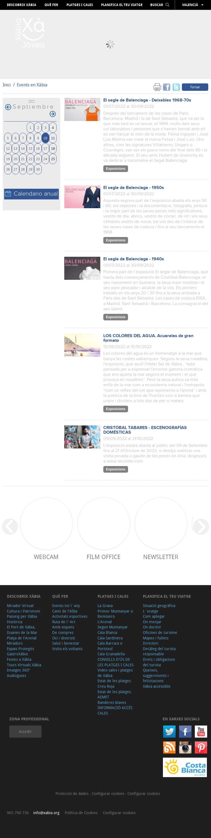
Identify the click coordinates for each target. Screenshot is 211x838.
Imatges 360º (18, 670)
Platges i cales (79, 5)
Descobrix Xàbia (21, 5)
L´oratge (150, 611)
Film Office (104, 557)
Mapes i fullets (155, 638)
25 (53, 158)
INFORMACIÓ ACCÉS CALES (115, 710)
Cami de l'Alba (64, 611)
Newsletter (160, 557)
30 (38, 169)
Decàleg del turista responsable (159, 651)
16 (38, 148)
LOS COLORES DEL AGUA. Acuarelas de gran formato (148, 338)
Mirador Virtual (20, 605)
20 (15, 158)
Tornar (195, 87)
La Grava (105, 605)
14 (23, 148)
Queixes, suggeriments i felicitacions (156, 675)
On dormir (152, 627)
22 (30, 158)
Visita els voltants (67, 648)
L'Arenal (105, 621)
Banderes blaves (112, 702)
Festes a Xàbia (19, 659)
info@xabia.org (46, 812)
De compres (62, 632)
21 (23, 158)
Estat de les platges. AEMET (115, 694)
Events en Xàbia (32, 85)
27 (15, 169)
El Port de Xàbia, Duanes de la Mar (22, 629)
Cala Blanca (107, 632)
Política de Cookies (81, 812)
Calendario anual (31, 193)
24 (45, 158)
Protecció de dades (72, 793)
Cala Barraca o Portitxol (110, 646)
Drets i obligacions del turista (159, 662)
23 (38, 158)
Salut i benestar (65, 643)
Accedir (25, 731)
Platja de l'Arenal (22, 638)
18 (53, 148)
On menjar (152, 621)
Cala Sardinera (110, 638)
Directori (151, 643)
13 (15, 148)
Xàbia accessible (157, 686)
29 (30, 169)
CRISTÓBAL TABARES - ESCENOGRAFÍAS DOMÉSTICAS (145, 430)
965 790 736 (18, 812)
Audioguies (16, 675)
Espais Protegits (20, 648)
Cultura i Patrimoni (23, 611)
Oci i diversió (63, 638)
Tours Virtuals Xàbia (24, 664)
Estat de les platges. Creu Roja (115, 683)
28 (23, 169)
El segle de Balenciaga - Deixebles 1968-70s (147, 100)
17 (45, 148)
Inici (7, 85)
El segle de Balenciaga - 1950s (133, 187)
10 (45, 138)
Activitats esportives (69, 616)
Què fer (51, 5)
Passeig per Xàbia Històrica (22, 619)
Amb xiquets (63, 627)
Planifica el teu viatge (122, 5)
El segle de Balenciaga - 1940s (133, 259)
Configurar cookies (108, 793)
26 (8, 169)
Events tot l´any (66, 605)
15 (30, 148)
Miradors (15, 643)
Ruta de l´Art (63, 621)
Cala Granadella (111, 653)
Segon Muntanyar (113, 627)
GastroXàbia (17, 653)
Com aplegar (154, 616)
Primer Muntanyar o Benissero (115, 613)
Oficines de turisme (160, 632)
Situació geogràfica (159, 605)
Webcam (46, 557)
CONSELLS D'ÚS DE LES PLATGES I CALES (116, 662)
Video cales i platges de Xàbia (115, 672)
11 (53, 138)
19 (8, 158)
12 (8, 148)
